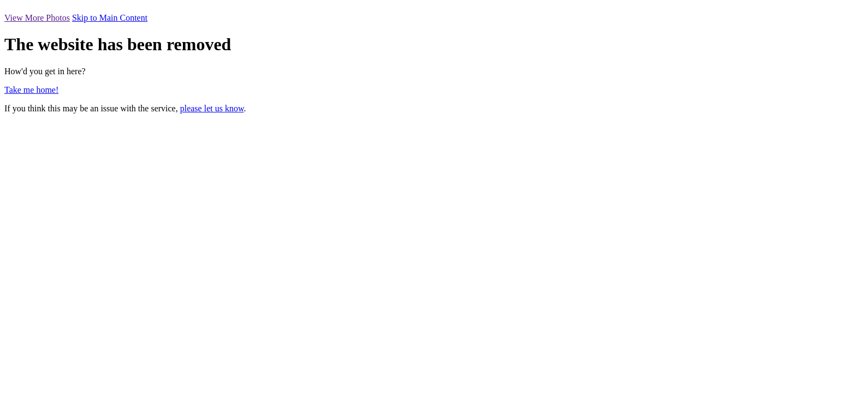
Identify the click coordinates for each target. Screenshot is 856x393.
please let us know (212, 108)
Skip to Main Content (109, 17)
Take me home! (31, 89)
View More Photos (37, 17)
